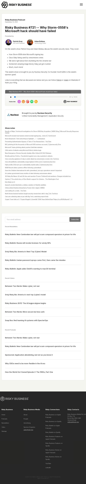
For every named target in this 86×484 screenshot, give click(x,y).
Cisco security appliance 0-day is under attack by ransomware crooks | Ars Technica (32, 159)
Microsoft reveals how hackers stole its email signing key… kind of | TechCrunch (30, 136)
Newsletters (5, 424)
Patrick (58, 80)
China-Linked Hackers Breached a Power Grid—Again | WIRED (25, 188)
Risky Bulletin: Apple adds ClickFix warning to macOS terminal (30, 269)
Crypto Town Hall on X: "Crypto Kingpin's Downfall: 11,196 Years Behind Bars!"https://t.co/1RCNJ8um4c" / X (38, 199)
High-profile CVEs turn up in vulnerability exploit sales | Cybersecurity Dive (28, 164)
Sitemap (4, 432)
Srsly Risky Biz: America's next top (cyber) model (25, 295)
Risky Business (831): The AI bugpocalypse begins (25, 303)
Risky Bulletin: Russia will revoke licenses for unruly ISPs (28, 243)
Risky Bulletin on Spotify (52, 433)
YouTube (48, 464)
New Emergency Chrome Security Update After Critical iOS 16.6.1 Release (28, 153)
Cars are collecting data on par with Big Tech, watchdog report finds (26, 196)
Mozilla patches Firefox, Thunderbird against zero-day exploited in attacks (28, 156)
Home (3, 415)
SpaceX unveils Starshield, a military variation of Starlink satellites (25, 185)
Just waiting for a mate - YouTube (15, 190)
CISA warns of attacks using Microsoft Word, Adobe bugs (23, 150)
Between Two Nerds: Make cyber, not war (22, 286)
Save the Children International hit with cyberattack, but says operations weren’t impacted (33, 170)
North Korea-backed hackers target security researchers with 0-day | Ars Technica (31, 193)
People (26, 419)
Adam (66, 80)
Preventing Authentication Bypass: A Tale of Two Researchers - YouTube (28, 141)
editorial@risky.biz (73, 423)
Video (3, 428)
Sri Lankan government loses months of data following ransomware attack (28, 173)
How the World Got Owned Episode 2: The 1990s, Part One (29, 372)
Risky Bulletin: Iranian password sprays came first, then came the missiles (35, 260)
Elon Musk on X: (10, 182)
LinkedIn (48, 468)
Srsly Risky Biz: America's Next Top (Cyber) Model (26, 252)
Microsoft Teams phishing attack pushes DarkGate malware (23, 147)
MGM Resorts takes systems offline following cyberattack (23, 167)
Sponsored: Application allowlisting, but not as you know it (29, 355)
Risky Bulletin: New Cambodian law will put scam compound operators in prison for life (40, 234)
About (25, 415)
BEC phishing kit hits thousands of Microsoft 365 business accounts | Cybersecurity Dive (33, 144)
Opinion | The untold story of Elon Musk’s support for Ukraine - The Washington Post (32, 179)
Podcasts (4, 419)
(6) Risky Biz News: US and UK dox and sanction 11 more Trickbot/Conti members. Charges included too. (38, 176)
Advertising (27, 424)
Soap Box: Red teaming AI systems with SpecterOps (26, 320)
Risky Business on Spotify (53, 422)
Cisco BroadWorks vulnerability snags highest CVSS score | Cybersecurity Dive (30, 162)
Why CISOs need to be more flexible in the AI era (25, 363)
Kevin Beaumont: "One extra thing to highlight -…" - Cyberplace (25, 138)
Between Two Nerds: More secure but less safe (25, 312)
